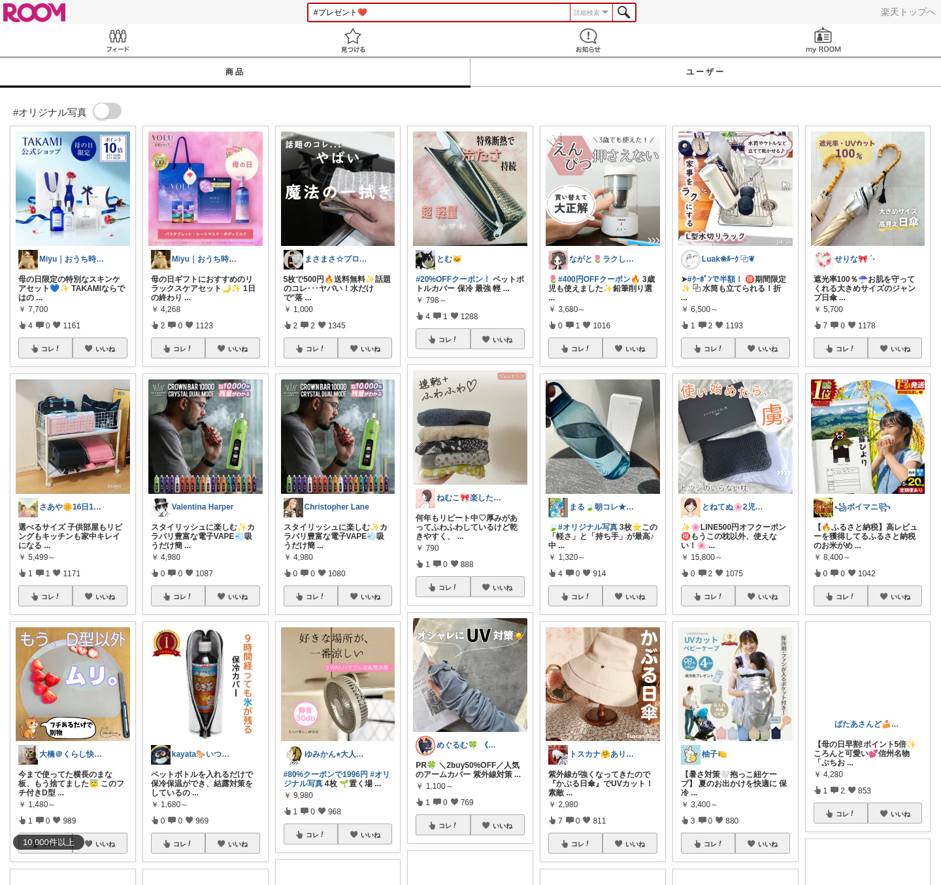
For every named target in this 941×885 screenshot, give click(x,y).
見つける (352, 40)
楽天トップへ (908, 12)
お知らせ (588, 40)
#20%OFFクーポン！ (453, 279)
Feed (117, 40)
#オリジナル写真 (588, 527)
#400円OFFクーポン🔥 (599, 279)
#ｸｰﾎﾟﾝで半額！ (715, 279)
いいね (105, 348)
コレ (51, 348)
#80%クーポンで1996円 (326, 774)
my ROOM (823, 40)
